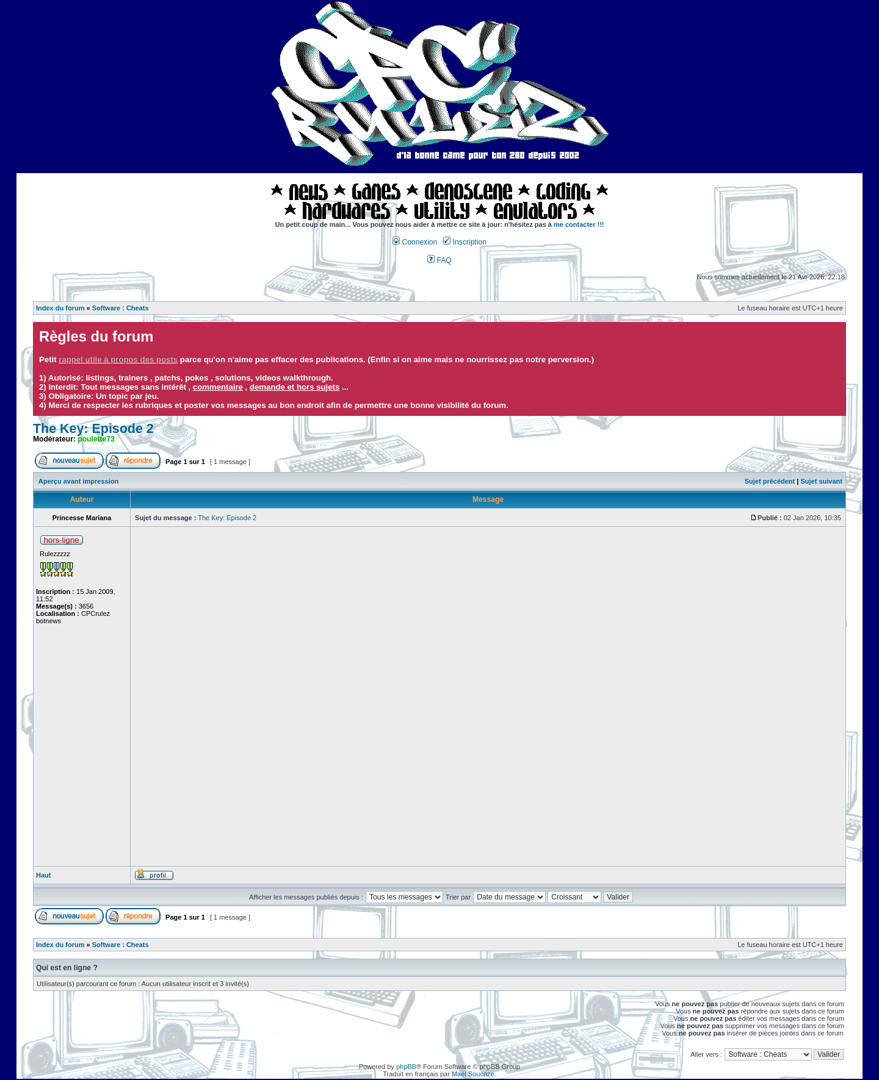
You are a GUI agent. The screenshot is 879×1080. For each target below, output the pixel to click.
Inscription (464, 242)
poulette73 (96, 439)
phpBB (406, 1066)
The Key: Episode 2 (93, 428)
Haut (43, 875)
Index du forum (60, 308)
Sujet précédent (770, 481)
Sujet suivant (821, 481)
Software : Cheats (120, 308)
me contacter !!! (579, 224)
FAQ (439, 260)
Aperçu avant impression (78, 481)
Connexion (414, 242)
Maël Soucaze (473, 1074)
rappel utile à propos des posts (118, 359)
